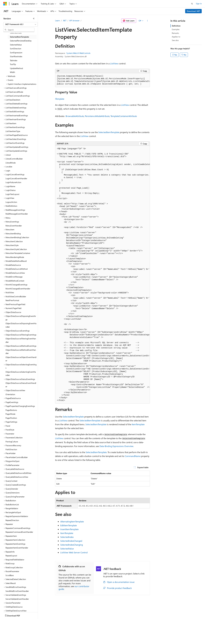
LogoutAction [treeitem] (11, 202)
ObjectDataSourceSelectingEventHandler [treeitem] (21, 374)
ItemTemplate (138, 424)
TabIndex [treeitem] (13, 60)
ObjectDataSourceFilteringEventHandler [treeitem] (21, 340)
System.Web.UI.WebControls (78, 53)
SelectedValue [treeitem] (16, 44)
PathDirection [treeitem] (11, 449)
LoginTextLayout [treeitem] (12, 194)
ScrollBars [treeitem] (10, 575)
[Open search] (192, 3)
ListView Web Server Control (74, 552)
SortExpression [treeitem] (16, 52)
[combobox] (20, 24)
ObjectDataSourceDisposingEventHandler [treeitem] (21, 325)
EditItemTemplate (68, 525)
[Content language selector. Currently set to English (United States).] (16, 615)
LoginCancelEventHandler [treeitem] (16, 178)
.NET (64, 20)
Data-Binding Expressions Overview (116, 446)
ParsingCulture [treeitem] (12, 441)
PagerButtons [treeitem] (11, 410)
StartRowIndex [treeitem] (16, 56)
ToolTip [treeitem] (13, 64)
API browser (74, 20)
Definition (176, 25)
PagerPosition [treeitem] (11, 418)
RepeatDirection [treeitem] (12, 520)
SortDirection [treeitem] (15, 48)
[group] (102, 80)
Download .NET (193, 11)
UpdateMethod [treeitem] (16, 68)
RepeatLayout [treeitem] (11, 555)
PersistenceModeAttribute (97, 116)
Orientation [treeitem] (10, 394)
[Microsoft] (5, 4)
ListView (114, 63)
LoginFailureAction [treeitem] (13, 182)
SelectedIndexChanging (71, 544)
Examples (176, 29)
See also (175, 40)
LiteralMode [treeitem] (11, 162)
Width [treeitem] (12, 72)
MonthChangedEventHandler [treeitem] (18, 288)
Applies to (176, 36)
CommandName (133, 456)
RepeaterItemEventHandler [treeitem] (17, 547)
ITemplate (59, 98)
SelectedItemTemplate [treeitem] (19, 36)
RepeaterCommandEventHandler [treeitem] (19, 532)
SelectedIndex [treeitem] (16, 32)
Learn (57, 20)
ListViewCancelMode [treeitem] (14, 92)
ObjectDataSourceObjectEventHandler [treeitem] (21, 359)
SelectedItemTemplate (108, 132)
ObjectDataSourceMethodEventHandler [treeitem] (21, 352)
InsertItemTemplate (69, 529)
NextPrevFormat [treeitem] (12, 300)
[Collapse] (34, 18)
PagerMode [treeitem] (10, 414)
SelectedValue (67, 548)
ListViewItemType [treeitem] (13, 131)
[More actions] (147, 20)
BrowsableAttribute (75, 116)
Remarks (175, 33)
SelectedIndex (67, 536)
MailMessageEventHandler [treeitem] (17, 213)
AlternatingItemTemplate (72, 521)
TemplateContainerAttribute (123, 116)
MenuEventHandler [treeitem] (14, 225)
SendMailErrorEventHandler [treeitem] (17, 591)
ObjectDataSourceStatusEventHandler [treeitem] (21, 385)
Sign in (199, 3)
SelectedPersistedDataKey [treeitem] (21, 40)
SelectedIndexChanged (71, 540)
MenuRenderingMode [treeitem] (15, 257)
